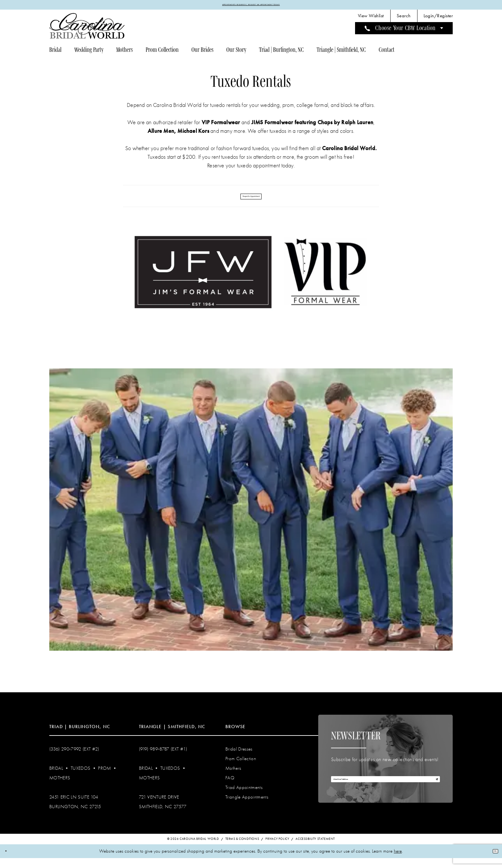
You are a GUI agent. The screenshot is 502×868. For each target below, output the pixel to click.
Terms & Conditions (242, 849)
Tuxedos (80, 777)
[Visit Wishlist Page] (371, 19)
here (398, 861)
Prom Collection (240, 768)
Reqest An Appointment (251, 202)
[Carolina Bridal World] (87, 29)
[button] (438, 19)
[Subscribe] (432, 793)
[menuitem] (371, 19)
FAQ (229, 787)
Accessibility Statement (315, 849)
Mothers (59, 787)
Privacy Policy (277, 849)
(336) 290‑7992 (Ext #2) (74, 758)
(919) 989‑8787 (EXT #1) (163, 758)
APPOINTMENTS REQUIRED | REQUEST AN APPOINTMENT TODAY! (251, 6)
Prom (104, 777)
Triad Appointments (244, 797)
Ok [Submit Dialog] (492, 861)
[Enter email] (385, 793)
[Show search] (403, 19)
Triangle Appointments (246, 806)
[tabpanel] (251, 519)
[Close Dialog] (9, 861)
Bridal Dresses (239, 758)
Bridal (56, 777)
